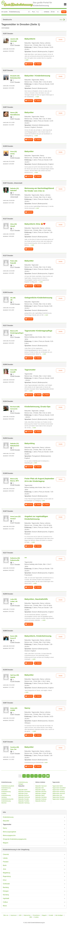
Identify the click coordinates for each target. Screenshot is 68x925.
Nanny (5, 828)
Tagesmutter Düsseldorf (59, 788)
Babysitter (6, 821)
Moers (5, 905)
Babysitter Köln (39, 788)
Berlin (5, 865)
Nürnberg (6, 894)
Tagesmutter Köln (57, 795)
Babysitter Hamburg (23, 803)
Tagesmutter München (58, 797)
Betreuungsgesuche (9, 835)
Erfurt (4, 880)
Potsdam (5, 861)
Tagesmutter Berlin (57, 786)
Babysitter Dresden (23, 799)
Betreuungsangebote (9, 832)
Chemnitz (6, 854)
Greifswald (6, 883)
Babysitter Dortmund (24, 797)
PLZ (33, 12)
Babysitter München (40, 791)
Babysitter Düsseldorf (24, 791)
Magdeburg (6, 872)
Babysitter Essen (23, 793)
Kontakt (51, 915)
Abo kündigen (59, 915)
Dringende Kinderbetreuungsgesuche (14, 839)
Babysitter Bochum (23, 795)
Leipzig (5, 858)
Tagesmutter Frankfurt (58, 789)
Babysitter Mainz (40, 795)
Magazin (5, 843)
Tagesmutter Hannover (58, 793)
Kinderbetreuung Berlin (7, 786)
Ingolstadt (6, 898)
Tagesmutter (7, 824)
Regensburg (7, 876)
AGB (20, 915)
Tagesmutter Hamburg (58, 791)
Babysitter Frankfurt (23, 801)
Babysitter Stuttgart (40, 793)
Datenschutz (27, 915)
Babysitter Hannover (41, 786)
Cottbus (5, 902)
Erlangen (6, 891)
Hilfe (30, 917)
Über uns (5, 915)
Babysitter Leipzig (40, 789)
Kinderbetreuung (8, 817)
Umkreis (46, 12)
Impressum (14, 915)
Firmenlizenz (36, 915)
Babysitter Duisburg (40, 799)
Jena (4, 869)
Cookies (36, 917)
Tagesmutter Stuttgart (58, 799)
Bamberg (6, 887)
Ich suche (4, 12)
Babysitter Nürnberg (40, 797)
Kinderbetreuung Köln (7, 799)
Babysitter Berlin (22, 789)
